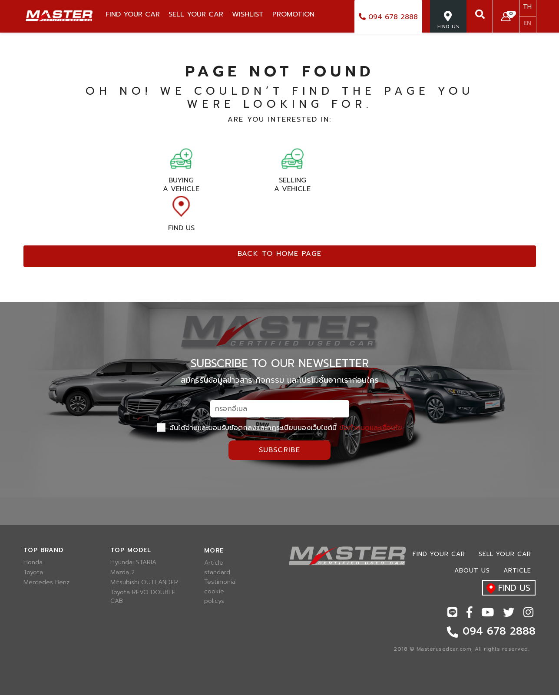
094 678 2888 (388, 17)
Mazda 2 (122, 572)
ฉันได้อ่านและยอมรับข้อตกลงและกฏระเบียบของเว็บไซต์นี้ (279, 428)
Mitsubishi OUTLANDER (144, 582)
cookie (214, 592)
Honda (33, 562)
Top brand (43, 550)
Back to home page (280, 253)
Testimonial (220, 582)
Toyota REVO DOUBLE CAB (142, 597)
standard (217, 572)
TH (527, 6)
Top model (130, 550)
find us (506, 588)
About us (472, 570)
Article (213, 563)
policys (214, 601)
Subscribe (280, 450)
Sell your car (505, 554)
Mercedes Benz (46, 582)
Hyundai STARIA (133, 562)
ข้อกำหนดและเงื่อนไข (370, 428)
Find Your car (439, 554)
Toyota (33, 572)
